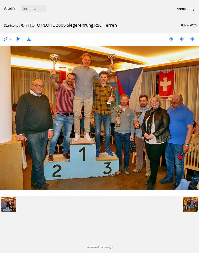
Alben (9, 8)
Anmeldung (185, 8)
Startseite (11, 25)
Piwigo (108, 247)
